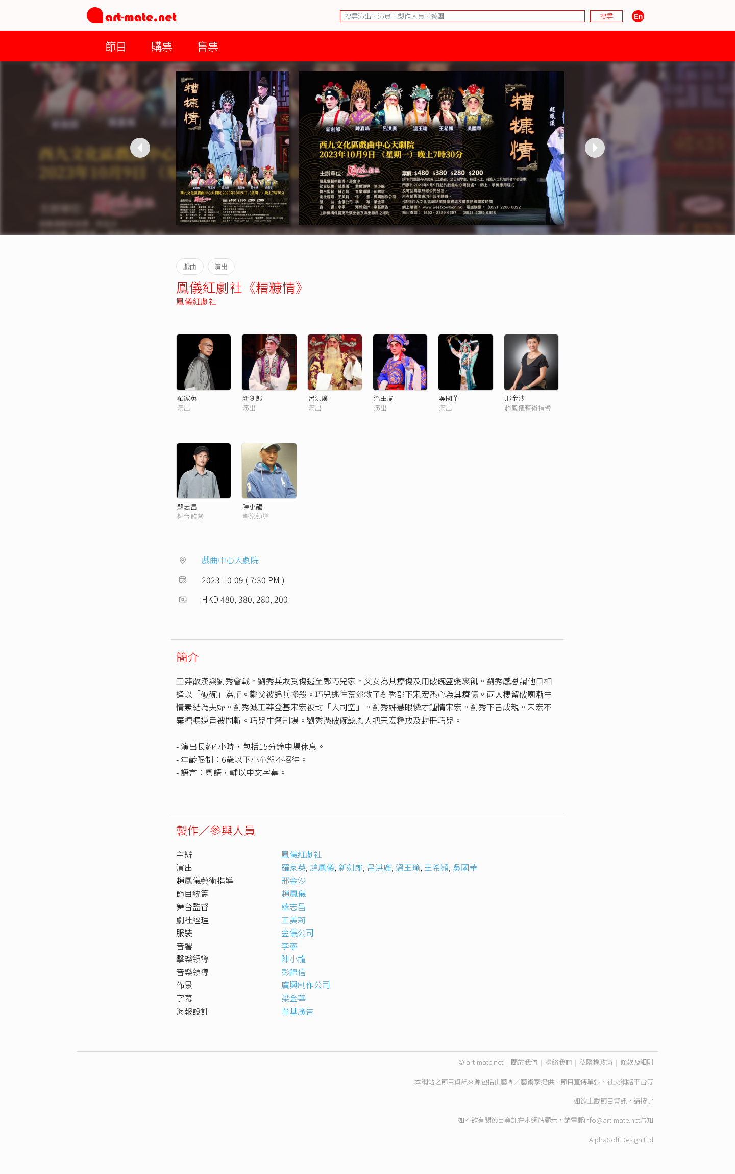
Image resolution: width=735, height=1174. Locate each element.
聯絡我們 (558, 1062)
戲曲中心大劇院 (230, 560)
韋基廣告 (297, 1011)
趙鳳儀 (322, 867)
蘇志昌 (187, 506)
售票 (207, 46)
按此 (646, 1101)
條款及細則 (636, 1062)
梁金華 (293, 998)
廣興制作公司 (305, 984)
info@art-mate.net (612, 1120)
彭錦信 (293, 972)
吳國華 (449, 398)
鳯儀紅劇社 (196, 301)
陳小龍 (252, 506)
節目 (116, 46)
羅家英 (187, 398)
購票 (162, 46)
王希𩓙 (436, 867)
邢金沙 (515, 398)
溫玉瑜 (384, 398)
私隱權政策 (595, 1062)
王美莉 (293, 920)
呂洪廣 (318, 398)
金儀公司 (297, 932)
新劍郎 (252, 398)
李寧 (289, 946)
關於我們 (524, 1062)
